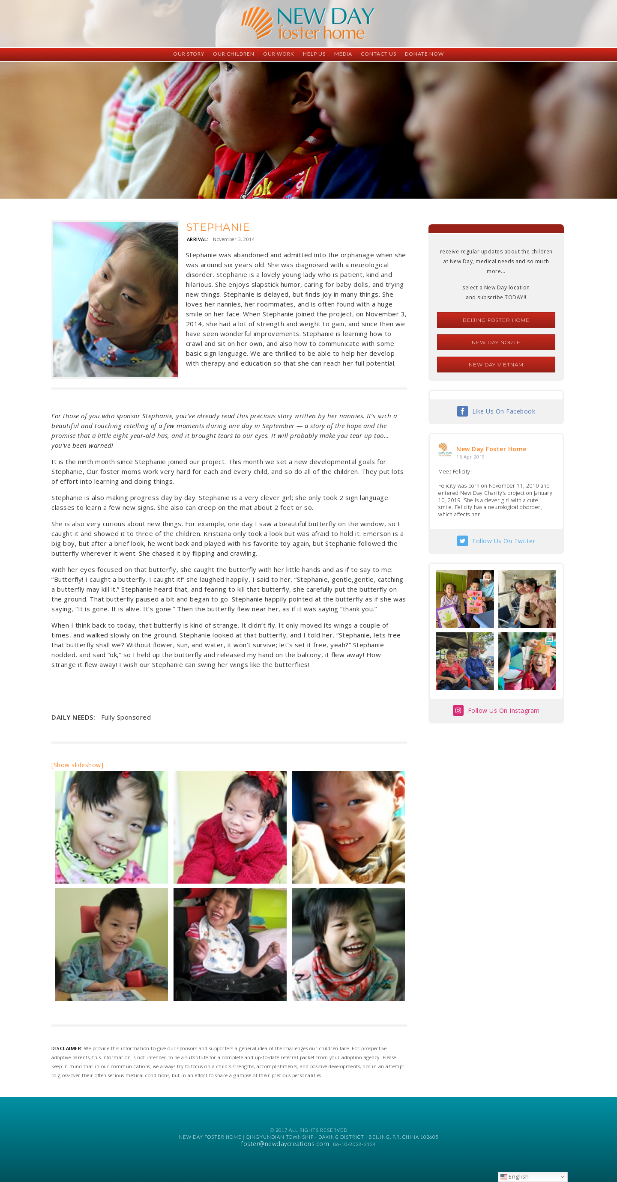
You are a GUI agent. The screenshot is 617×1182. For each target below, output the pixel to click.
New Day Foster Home (491, 449)
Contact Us (378, 54)
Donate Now (424, 54)
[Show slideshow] (77, 765)
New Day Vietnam (496, 364)
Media (343, 54)
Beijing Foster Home (496, 320)
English (514, 1176)
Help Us (314, 54)
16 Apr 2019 (470, 456)
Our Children (234, 54)
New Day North (496, 342)
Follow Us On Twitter (503, 541)
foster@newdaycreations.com (285, 1144)
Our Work (278, 54)
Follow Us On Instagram (504, 710)
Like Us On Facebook (504, 411)
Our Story (188, 54)
